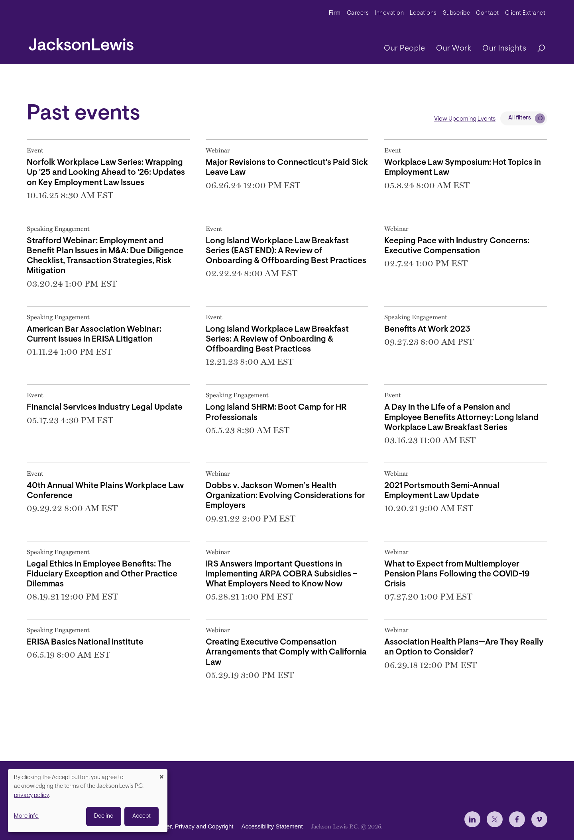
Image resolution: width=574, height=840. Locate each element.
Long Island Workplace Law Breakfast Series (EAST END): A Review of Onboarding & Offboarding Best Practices (286, 251)
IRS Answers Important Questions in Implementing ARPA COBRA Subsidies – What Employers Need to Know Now (282, 574)
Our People (404, 49)
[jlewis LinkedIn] (472, 819)
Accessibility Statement (272, 826)
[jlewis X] (495, 819)
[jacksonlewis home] (81, 42)
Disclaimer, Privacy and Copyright (188, 826)
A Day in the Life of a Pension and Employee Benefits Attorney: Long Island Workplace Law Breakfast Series (461, 417)
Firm (335, 13)
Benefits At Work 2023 (427, 329)
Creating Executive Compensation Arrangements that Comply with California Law (286, 652)
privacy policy (31, 796)
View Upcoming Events (464, 119)
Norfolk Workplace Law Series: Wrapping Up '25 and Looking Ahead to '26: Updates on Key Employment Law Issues (106, 172)
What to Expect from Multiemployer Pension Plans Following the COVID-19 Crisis (457, 574)
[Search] (537, 48)
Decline (103, 816)
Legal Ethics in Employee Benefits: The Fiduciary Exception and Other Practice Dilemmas (102, 574)
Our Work (453, 49)
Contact (487, 13)
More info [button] (26, 816)
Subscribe (456, 13)
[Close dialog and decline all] (161, 774)
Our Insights (504, 49)
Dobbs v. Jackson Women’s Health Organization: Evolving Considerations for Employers (285, 496)
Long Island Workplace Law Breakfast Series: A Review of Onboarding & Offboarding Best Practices (277, 339)
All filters (519, 118)
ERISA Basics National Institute (85, 642)
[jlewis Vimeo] (539, 819)
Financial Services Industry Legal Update (105, 407)
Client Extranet (525, 13)
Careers (358, 13)
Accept (141, 816)
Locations (423, 13)
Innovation (389, 13)
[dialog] (87, 800)
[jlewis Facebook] (517, 819)
